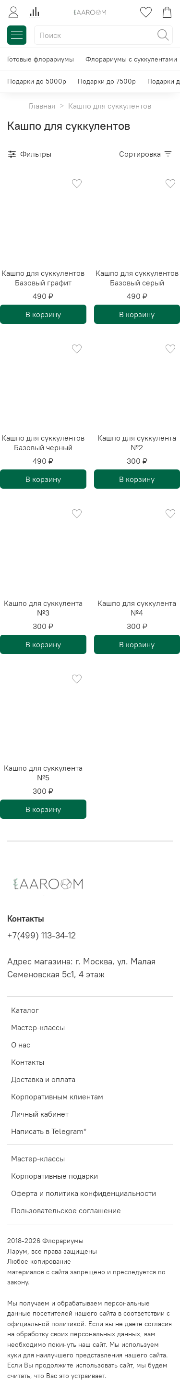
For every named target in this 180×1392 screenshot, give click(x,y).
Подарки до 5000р (36, 81)
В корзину (43, 314)
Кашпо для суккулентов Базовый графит (42, 277)
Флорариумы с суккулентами (131, 59)
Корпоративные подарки (54, 1176)
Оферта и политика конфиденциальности (83, 1193)
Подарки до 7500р (107, 81)
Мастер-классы (38, 1027)
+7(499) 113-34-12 (41, 935)
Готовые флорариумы (40, 59)
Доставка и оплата (43, 1079)
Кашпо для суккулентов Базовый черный (42, 442)
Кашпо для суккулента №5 (43, 772)
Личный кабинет (40, 1114)
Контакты (27, 1062)
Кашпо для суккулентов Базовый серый (137, 277)
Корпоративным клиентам (57, 1096)
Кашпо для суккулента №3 (43, 607)
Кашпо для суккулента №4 (136, 607)
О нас (20, 1044)
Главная (42, 106)
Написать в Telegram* (48, 1131)
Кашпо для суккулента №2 (136, 442)
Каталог (25, 1010)
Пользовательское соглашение (66, 1210)
